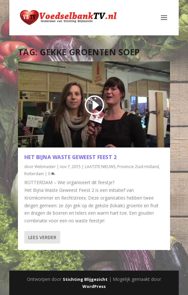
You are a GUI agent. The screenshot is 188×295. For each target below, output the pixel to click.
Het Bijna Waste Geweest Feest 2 (70, 157)
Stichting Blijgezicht (85, 279)
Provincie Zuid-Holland (138, 166)
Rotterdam (34, 173)
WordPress (94, 286)
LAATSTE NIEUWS (100, 166)
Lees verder (42, 237)
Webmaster (45, 166)
